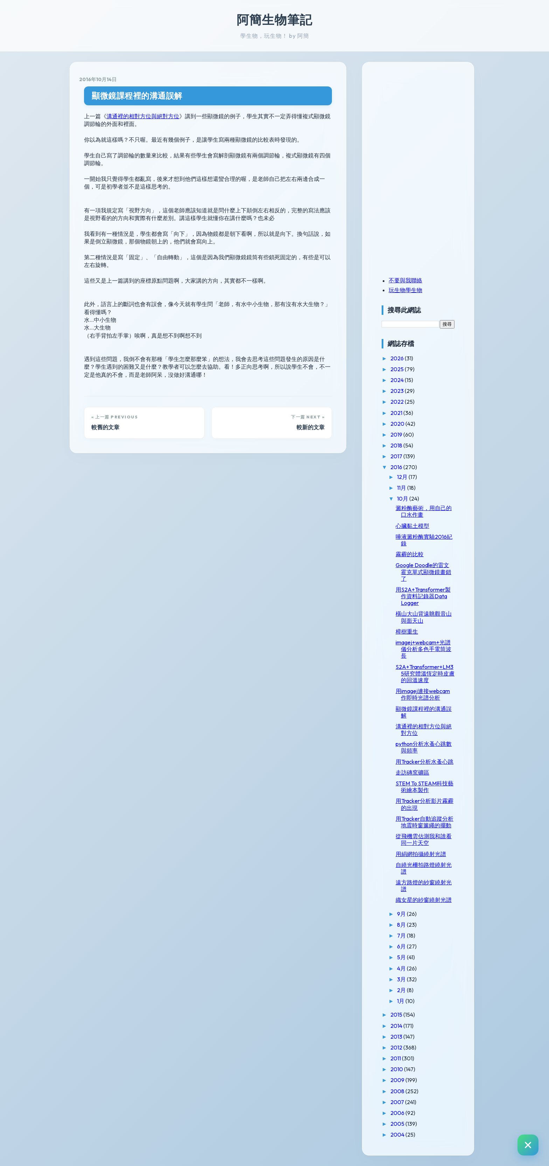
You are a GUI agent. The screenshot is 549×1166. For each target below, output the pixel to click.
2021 (396, 412)
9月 (402, 913)
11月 (402, 487)
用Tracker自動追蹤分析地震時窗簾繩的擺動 (424, 822)
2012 (396, 1047)
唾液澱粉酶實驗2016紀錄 (424, 540)
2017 (396, 456)
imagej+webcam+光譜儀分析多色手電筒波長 (423, 649)
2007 (397, 1101)
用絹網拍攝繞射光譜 (421, 853)
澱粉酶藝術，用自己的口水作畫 (424, 511)
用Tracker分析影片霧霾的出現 (424, 804)
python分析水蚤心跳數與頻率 (424, 747)
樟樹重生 (407, 631)
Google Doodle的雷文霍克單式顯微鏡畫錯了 (423, 571)
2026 (397, 358)
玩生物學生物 (405, 290)
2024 (397, 379)
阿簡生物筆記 (274, 19)
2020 (397, 423)
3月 (402, 979)
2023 (397, 390)
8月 (402, 924)
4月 (402, 968)
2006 (397, 1112)
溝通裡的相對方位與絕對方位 (142, 116)
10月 (403, 498)
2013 (396, 1036)
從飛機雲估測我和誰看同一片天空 (424, 839)
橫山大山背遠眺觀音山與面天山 (424, 617)
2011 (396, 1058)
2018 (396, 445)
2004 (397, 1134)
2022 (397, 401)
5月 (402, 957)
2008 (397, 1091)
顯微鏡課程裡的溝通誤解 (137, 96)
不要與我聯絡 (405, 280)
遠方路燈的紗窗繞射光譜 (424, 885)
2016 (396, 467)
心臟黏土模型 (412, 525)
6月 (402, 946)
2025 (397, 369)
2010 (397, 1069)
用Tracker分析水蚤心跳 (424, 761)
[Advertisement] (425, 120)
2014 (396, 1025)
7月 (402, 935)
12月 (403, 476)
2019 (396, 434)
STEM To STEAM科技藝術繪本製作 (424, 786)
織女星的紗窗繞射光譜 (424, 899)
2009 (397, 1079)
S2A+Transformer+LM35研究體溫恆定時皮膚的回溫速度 (425, 673)
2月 (402, 990)
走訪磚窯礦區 (412, 772)
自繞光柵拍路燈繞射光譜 (424, 868)
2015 (396, 1014)
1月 (401, 1000)
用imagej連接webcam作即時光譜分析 (423, 694)
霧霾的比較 (410, 554)
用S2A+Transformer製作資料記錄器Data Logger (423, 596)
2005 (397, 1123)
